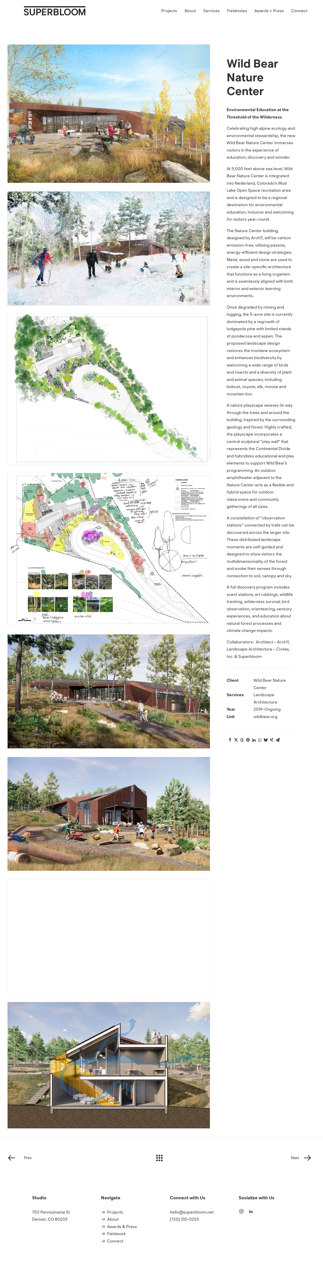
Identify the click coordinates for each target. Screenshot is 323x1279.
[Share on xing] (271, 740)
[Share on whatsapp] (259, 740)
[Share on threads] (242, 740)
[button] (241, 1212)
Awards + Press (269, 17)
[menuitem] (170, 17)
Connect (299, 17)
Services (211, 17)
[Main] (161, 1158)
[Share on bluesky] (265, 740)
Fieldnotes (237, 17)
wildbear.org (265, 716)
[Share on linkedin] (253, 740)
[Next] (254, 1158)
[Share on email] (277, 740)
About (190, 17)
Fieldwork (116, 1233)
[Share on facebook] (230, 740)
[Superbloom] (77, 17)
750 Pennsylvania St (51, 1212)
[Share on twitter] (236, 740)
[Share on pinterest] (248, 740)
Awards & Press (122, 1226)
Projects (169, 17)
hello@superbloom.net (192, 1212)
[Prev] (69, 1158)
